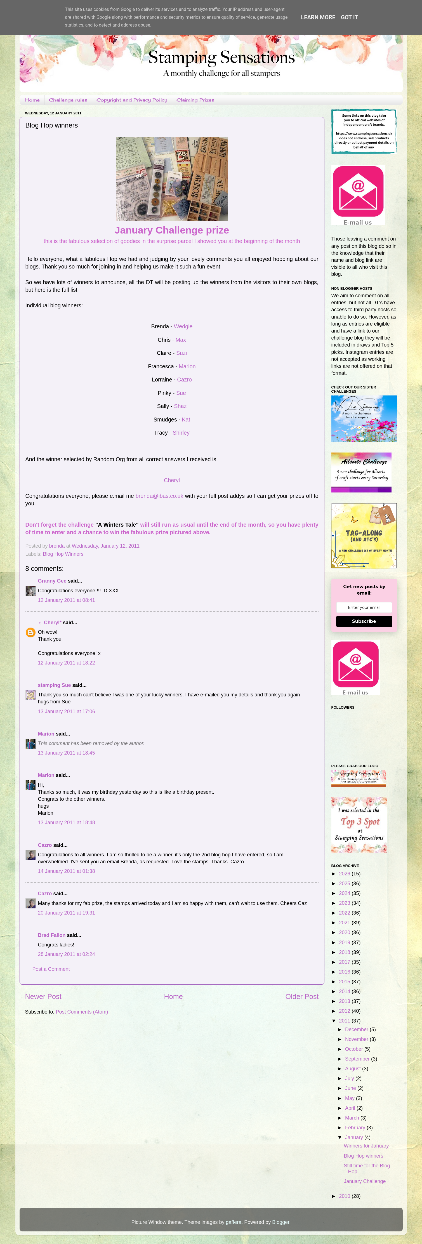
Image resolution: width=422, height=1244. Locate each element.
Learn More (318, 17)
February (356, 1127)
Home (32, 100)
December (357, 1029)
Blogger (280, 1222)
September (358, 1059)
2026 (345, 874)
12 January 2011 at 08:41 (66, 600)
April (351, 1108)
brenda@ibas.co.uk (159, 496)
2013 (345, 1001)
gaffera (233, 1222)
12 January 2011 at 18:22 (66, 663)
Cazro (184, 379)
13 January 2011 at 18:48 (66, 822)
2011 (345, 1021)
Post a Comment (51, 969)
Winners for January (366, 1146)
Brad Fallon (52, 935)
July (350, 1078)
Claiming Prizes (195, 100)
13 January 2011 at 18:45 (66, 753)
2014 (345, 991)
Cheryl (172, 480)
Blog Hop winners (363, 1156)
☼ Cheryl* (50, 622)
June (351, 1088)
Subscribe (364, 621)
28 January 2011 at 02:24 (66, 954)
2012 (345, 1011)
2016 (345, 972)
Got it (349, 17)
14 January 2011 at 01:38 (66, 871)
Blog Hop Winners (63, 554)
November (357, 1039)
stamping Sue (54, 685)
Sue (181, 393)
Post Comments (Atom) (82, 1012)
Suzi (181, 353)
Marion (187, 366)
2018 (345, 952)
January (354, 1137)
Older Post (302, 996)
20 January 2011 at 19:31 (66, 913)
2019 (345, 942)
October (354, 1049)
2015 (345, 981)
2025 (345, 883)
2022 (345, 913)
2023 (345, 903)
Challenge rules (68, 100)
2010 (345, 1196)
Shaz (180, 406)
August (353, 1068)
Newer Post (43, 996)
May (350, 1098)
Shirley (181, 433)
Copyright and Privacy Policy (131, 100)
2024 (345, 893)
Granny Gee (52, 581)
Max (181, 340)
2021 (345, 922)
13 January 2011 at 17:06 (66, 711)
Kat (186, 419)
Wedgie (183, 326)
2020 (345, 932)
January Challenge (365, 1181)
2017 (345, 962)
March (352, 1118)
